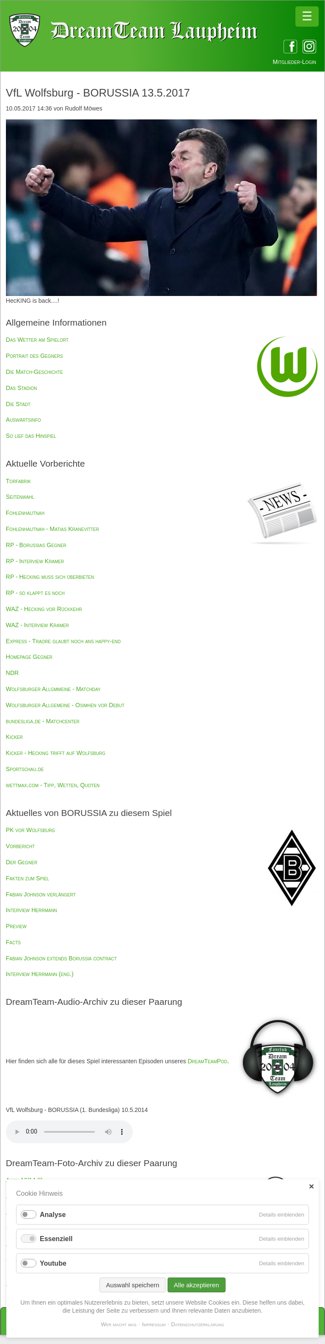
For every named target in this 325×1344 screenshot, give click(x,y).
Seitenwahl (20, 496)
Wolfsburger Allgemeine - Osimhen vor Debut (65, 705)
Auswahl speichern (132, 1285)
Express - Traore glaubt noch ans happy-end (63, 641)
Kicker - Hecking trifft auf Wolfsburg (55, 752)
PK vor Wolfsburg (30, 830)
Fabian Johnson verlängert (41, 894)
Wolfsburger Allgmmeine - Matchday (53, 689)
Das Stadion (21, 387)
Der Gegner (21, 862)
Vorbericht (20, 846)
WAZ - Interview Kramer (37, 625)
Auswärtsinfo (23, 419)
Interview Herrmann (31, 910)
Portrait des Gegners (34, 355)
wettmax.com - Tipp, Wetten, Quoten (53, 785)
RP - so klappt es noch (35, 592)
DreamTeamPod (207, 1061)
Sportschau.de (25, 769)
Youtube (53, 1263)
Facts (13, 942)
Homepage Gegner (29, 656)
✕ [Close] (311, 1186)
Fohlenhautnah (25, 512)
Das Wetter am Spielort (37, 339)
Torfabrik (18, 481)
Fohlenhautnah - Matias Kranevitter (52, 528)
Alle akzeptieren (196, 1285)
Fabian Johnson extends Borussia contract (61, 958)
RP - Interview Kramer (35, 561)
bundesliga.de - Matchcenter (43, 721)
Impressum (154, 1324)
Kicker (14, 736)
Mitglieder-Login (294, 61)
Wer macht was (118, 1324)
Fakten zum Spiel (27, 878)
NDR (12, 672)
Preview (16, 926)
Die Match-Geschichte (34, 371)
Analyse (53, 1214)
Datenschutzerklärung (197, 1324)
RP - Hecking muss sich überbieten (50, 576)
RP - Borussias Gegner (36, 545)
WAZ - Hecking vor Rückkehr (44, 609)
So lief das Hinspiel (31, 435)
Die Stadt (18, 404)
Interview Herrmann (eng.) (40, 974)
